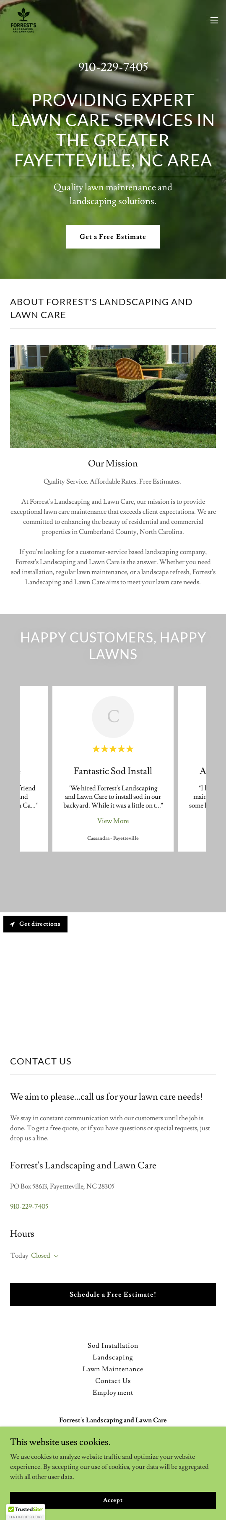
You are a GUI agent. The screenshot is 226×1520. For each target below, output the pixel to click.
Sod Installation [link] (113, 1344)
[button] (214, 20)
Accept (113, 1500)
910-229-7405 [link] (113, 65)
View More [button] (113, 819)
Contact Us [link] (112, 1379)
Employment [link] (113, 1391)
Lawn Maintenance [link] (113, 1367)
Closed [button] (40, 1254)
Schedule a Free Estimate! (113, 1293)
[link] (23, 20)
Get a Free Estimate (113, 235)
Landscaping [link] (113, 1356)
